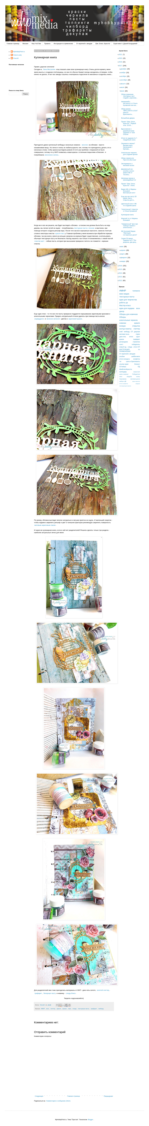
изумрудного (39, 319)
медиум (138, 383)
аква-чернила (136, 381)
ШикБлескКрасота (125, 369)
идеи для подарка (126, 308)
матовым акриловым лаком (44, 525)
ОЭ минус (122, 367)
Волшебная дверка (128, 118)
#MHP (43, 1008)
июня (123, 91)
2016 (121, 266)
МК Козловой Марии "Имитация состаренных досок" (130, 233)
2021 (121, 54)
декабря (124, 69)
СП (132, 332)
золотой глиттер (103, 990)
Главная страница (13, 43)
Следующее (39, 1096)
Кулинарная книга (128, 215)
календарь (123, 372)
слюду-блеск (71, 993)
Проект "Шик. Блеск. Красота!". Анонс (129, 184)
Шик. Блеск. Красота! (102, 43)
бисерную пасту (50, 993)
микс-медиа (124, 294)
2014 (121, 273)
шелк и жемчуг (123, 374)
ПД (139, 367)
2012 (121, 280)
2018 (121, 62)
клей (121, 332)
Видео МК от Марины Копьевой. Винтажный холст (129, 191)
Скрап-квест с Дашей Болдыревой (125, 43)
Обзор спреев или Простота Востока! (129, 159)
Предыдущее (108, 1096)
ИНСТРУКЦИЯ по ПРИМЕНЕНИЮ (129, 350)
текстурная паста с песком (84, 228)
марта (123, 254)
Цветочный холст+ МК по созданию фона (130, 204)
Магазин (25, 43)
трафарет (38, 993)
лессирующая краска (125, 386)
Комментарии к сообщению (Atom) (58, 1101)
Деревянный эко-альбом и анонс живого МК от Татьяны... (128, 171)
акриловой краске (75, 319)
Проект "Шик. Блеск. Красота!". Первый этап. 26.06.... (129, 123)
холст (121, 344)
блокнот (137, 364)
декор (121, 311)
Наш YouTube (36, 43)
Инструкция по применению (63, 43)
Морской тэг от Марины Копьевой (130, 219)
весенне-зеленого (53, 319)
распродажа (123, 342)
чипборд (101, 1008)
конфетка (136, 359)
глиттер (52, 1008)
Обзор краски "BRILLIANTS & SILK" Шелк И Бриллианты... (130, 111)
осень (138, 376)
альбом (122, 356)
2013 (121, 277)
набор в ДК (122, 381)
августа (124, 84)
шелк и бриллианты (133, 361)
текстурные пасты (83, 1008)
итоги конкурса (124, 359)
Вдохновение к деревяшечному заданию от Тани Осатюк (129, 131)
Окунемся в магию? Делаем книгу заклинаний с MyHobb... (129, 146)
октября (124, 76)
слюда (74, 1008)
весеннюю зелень (51, 155)
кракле (59, 1008)
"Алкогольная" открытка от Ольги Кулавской (130, 210)
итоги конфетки (123, 383)
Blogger (90, 1119)
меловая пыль (124, 334)
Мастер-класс (125, 305)
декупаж (137, 332)
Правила (47, 43)
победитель (136, 344)
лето (120, 376)
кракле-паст (59, 233)
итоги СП (137, 347)
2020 (121, 58)
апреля (123, 250)
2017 (121, 66)
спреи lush (136, 372)
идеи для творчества (128, 300)
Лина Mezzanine (49, 69)
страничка (136, 342)
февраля (124, 257)
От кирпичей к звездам (84, 43)
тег (120, 361)
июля (123, 87)
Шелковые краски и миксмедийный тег (129, 179)
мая (122, 246)
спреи (138, 334)
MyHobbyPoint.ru (19, 52)
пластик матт (39, 241)
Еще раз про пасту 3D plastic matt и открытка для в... (129, 198)
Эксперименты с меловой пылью (128, 164)
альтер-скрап (123, 364)
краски (64, 1008)
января (123, 261)
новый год (122, 347)
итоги (131, 337)
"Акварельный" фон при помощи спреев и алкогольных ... (130, 226)
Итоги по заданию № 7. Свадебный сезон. (130, 139)
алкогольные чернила (128, 320)
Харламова (122, 379)
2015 (121, 269)
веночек (85, 145)
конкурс (122, 326)
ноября (123, 72)
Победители (136, 374)
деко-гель (122, 337)
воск (47, 1008)
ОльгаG (16, 58)
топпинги (136, 291)
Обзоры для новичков (128, 314)
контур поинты (125, 329)
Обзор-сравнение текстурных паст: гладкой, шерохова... (130, 96)
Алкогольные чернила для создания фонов (130, 153)
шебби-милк (135, 356)
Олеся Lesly (17, 55)
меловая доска (135, 379)
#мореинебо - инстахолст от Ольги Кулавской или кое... (130, 103)
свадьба (129, 376)
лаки (69, 1008)
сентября (124, 80)
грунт (138, 337)
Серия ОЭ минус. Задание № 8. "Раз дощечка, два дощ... (130, 240)
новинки (122, 323)
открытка (136, 326)
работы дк (123, 303)
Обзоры (122, 317)
